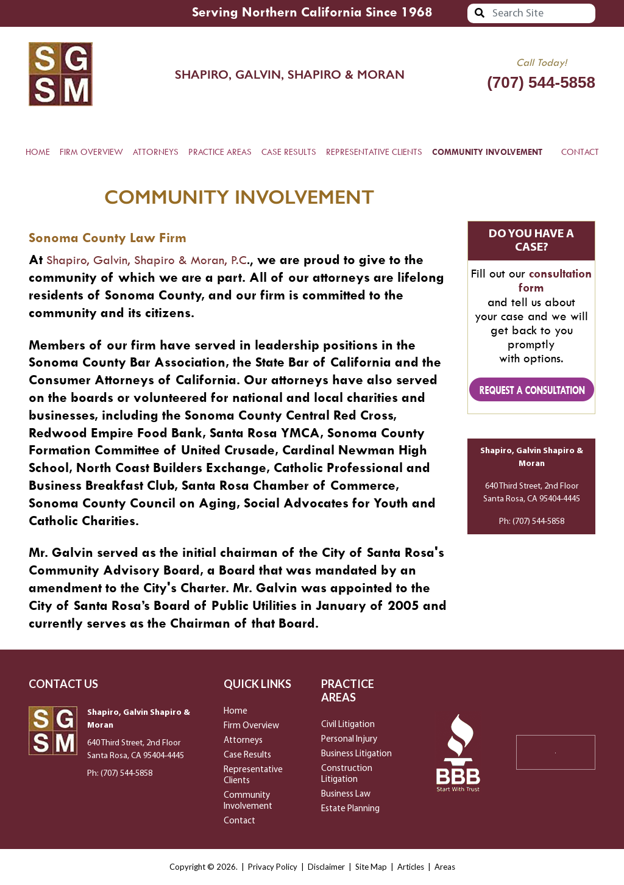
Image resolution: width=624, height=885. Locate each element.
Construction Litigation (346, 774)
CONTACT (580, 152)
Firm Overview (251, 726)
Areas (444, 867)
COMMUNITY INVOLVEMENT (487, 152)
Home (235, 711)
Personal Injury (349, 739)
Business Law (345, 794)
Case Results (247, 755)
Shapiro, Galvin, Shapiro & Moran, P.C (148, 260)
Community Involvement (248, 801)
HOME (38, 152)
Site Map (371, 867)
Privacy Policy (272, 867)
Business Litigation (356, 754)
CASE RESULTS (288, 152)
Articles (410, 867)
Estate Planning (350, 809)
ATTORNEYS (156, 152)
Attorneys (243, 740)
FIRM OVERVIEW (91, 152)
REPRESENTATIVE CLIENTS (374, 152)
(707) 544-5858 (541, 82)
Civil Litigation (348, 724)
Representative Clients (253, 775)
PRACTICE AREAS (220, 152)
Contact (239, 821)
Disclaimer (326, 867)
